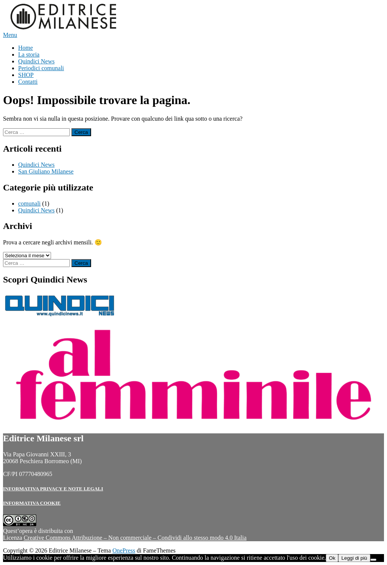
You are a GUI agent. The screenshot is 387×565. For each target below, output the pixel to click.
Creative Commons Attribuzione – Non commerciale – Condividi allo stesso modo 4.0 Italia (135, 537)
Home (25, 48)
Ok (332, 558)
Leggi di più (354, 558)
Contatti (28, 81)
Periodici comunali (41, 68)
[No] (373, 560)
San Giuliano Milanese (46, 171)
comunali (29, 203)
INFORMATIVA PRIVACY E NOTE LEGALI (53, 488)
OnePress (123, 550)
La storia (28, 54)
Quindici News (36, 61)
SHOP (26, 75)
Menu (10, 35)
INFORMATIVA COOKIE (31, 503)
